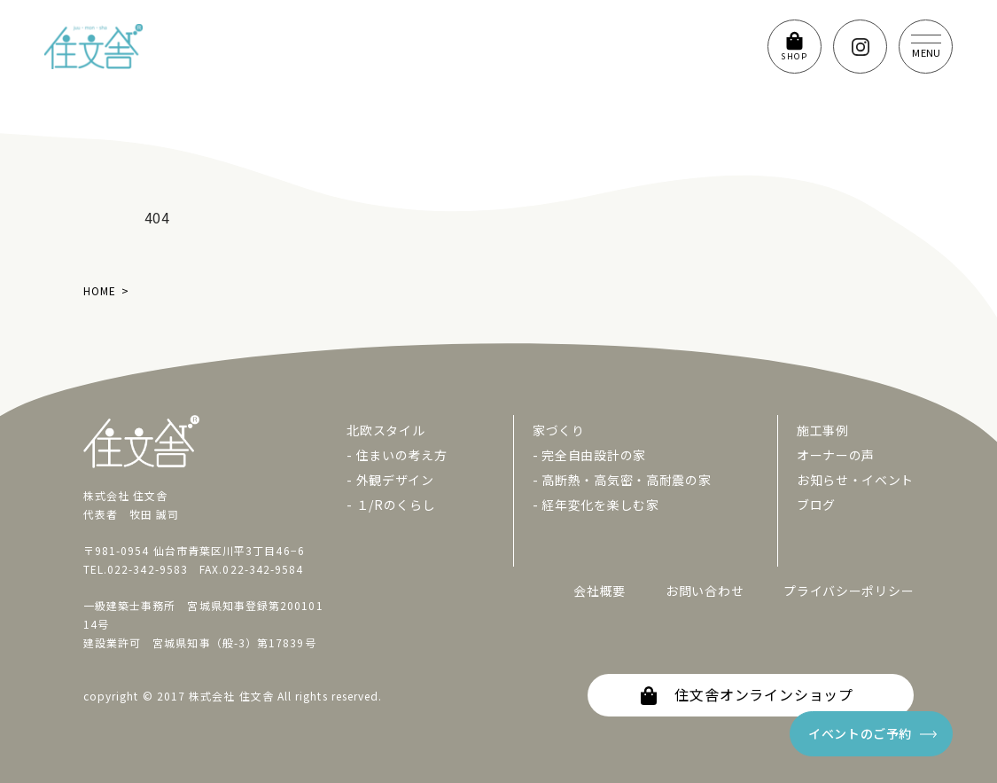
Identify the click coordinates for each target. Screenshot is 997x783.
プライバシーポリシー (848, 590)
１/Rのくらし (396, 504)
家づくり (559, 430)
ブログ (816, 504)
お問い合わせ (705, 590)
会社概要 (599, 590)
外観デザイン (395, 480)
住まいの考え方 (402, 455)
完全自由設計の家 (593, 455)
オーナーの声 (836, 455)
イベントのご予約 (860, 733)
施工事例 (823, 430)
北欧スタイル (386, 430)
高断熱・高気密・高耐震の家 (626, 480)
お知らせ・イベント (855, 480)
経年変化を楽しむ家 (599, 504)
